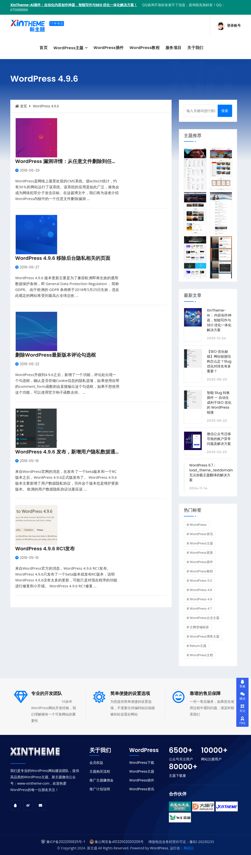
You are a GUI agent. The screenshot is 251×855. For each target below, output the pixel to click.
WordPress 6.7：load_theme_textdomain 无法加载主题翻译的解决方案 (211, 472)
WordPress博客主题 (204, 636)
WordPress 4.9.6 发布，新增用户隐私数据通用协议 (72, 451)
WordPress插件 (108, 47)
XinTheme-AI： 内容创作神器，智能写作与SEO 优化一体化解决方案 (219, 320)
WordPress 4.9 (201, 599)
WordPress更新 (201, 552)
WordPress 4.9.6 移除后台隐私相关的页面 (62, 258)
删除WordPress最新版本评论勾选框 (55, 355)
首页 (43, 47)
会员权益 (96, 762)
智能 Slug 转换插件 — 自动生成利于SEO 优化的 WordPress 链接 (219, 402)
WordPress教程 (144, 47)
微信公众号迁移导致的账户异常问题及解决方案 (219, 438)
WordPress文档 (201, 655)
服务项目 (173, 47)
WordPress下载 (141, 762)
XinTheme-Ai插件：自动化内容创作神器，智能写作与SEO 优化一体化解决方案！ (73, 4)
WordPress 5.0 (201, 580)
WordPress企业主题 (204, 618)
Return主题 (198, 645)
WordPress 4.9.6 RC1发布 (45, 548)
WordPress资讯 (201, 534)
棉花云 (189, 848)
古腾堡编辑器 (199, 627)
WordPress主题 (69, 48)
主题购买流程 (99, 771)
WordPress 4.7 (201, 608)
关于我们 (195, 47)
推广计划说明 (99, 789)
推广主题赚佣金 (101, 780)
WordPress (198, 524)
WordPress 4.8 (201, 590)
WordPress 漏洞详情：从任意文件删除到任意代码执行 (75, 161)
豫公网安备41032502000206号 (119, 841)
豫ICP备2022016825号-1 (65, 841)
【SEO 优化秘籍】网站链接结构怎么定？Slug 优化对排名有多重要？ (219, 361)
